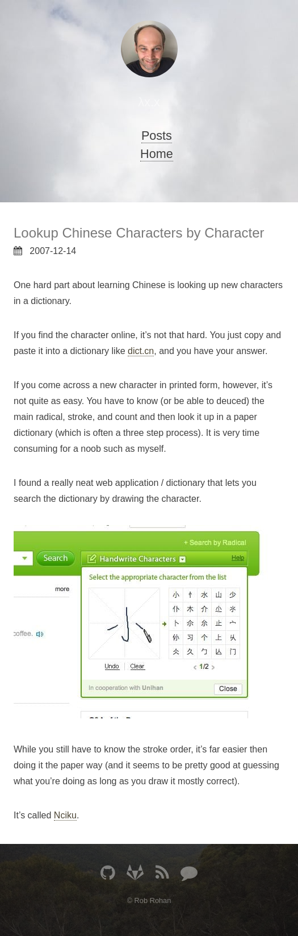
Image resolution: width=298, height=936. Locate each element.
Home (156, 154)
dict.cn (141, 351)
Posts (156, 135)
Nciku (65, 815)
